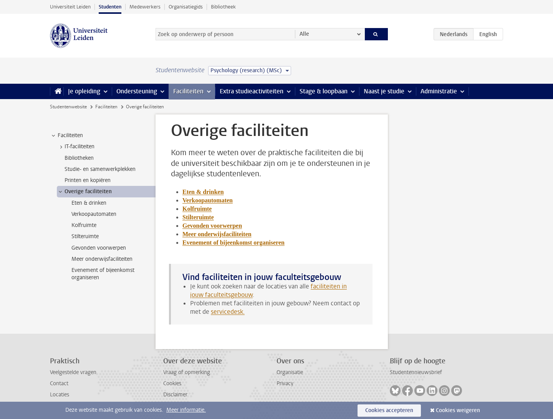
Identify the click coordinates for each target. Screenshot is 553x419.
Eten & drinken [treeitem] (88, 203)
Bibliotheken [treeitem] (79, 158)
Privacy (284, 383)
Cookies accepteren (389, 410)
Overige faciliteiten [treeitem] (84, 191)
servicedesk (227, 312)
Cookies (172, 383)
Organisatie (289, 372)
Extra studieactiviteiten (251, 91)
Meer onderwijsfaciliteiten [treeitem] (101, 259)
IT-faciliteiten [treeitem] (75, 147)
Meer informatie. (186, 410)
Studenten (110, 6)
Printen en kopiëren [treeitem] (88, 180)
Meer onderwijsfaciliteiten (217, 234)
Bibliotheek (223, 6)
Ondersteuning (136, 91)
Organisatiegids (186, 6)
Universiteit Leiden (70, 6)
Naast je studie (384, 91)
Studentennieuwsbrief (416, 372)
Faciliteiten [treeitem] (66, 135)
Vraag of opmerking (186, 372)
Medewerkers (145, 6)
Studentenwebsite (68, 107)
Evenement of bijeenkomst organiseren (233, 242)
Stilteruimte (198, 217)
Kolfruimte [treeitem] (83, 225)
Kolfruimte (197, 208)
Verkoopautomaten (207, 200)
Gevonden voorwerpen (212, 225)
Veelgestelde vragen (73, 372)
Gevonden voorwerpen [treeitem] (98, 248)
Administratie (439, 91)
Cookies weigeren (458, 410)
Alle (304, 34)
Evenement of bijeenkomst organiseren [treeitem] (102, 274)
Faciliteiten (188, 91)
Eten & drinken (203, 192)
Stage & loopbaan (324, 91)
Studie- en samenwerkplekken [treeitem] (100, 169)
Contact (59, 383)
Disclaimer (175, 394)
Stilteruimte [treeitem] (85, 236)
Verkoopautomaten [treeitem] (93, 214)
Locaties (59, 394)
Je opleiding (84, 91)
